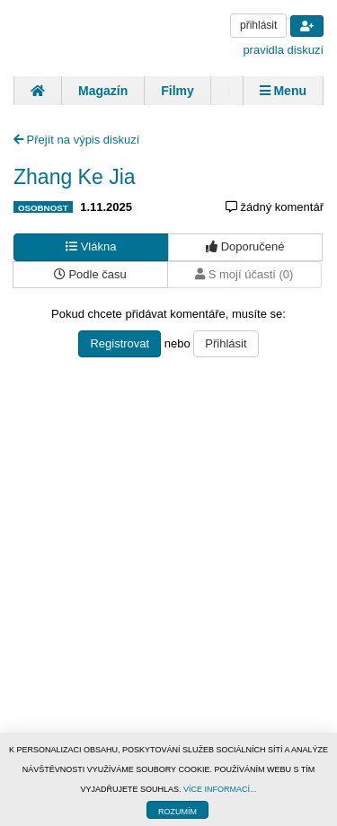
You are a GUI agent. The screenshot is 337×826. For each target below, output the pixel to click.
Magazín (103, 90)
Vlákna (91, 246)
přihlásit (258, 25)
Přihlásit (225, 343)
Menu (283, 90)
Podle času (90, 274)
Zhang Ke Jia (74, 177)
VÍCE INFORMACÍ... (220, 789)
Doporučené (245, 246)
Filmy (177, 90)
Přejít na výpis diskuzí (76, 139)
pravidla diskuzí (283, 50)
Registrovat (119, 343)
